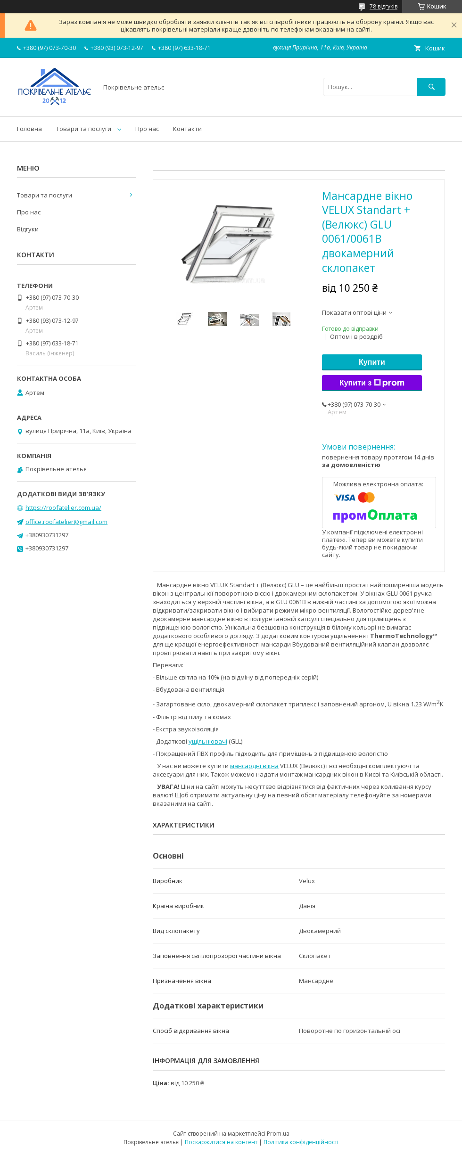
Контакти (187, 128)
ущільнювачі (208, 741)
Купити (372, 362)
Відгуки (28, 229)
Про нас (147, 128)
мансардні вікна (254, 766)
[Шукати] (431, 87)
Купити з (371, 383)
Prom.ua (278, 1134)
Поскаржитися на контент (221, 1142)
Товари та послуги (83, 128)
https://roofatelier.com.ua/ (63, 507)
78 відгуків (383, 6)
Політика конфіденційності (301, 1142)
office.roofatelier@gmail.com (66, 521)
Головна (29, 128)
